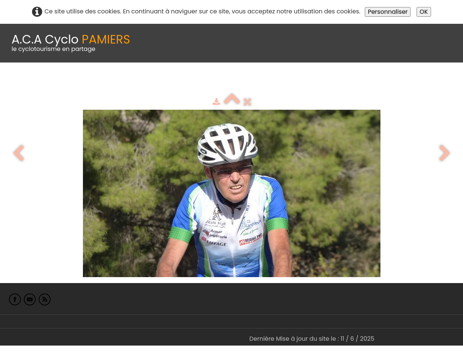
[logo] (71, 43)
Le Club (49, 81)
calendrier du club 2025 (109, 81)
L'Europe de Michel (407, 81)
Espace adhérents (254, 81)
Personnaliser (388, 11)
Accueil (16, 81)
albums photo (319, 81)
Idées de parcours (186, 81)
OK (423, 11)
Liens (362, 81)
